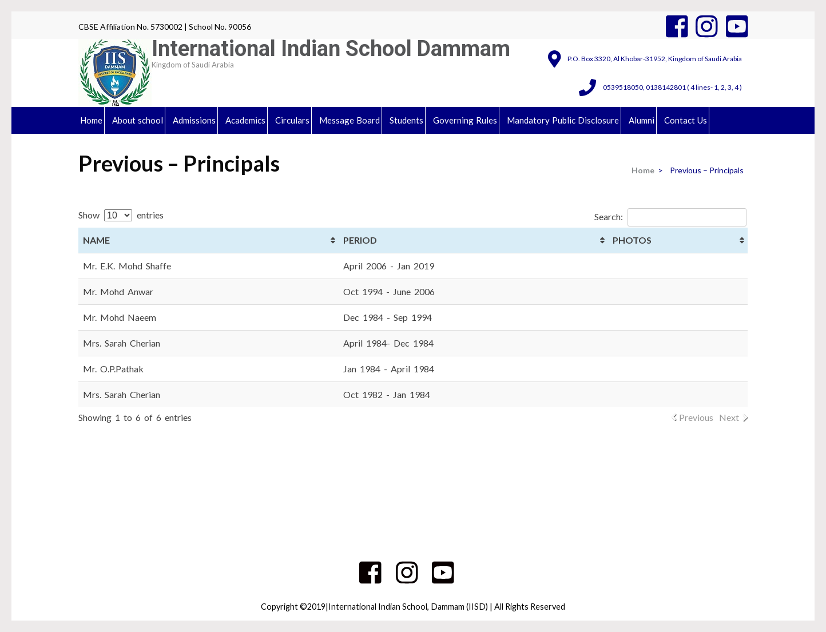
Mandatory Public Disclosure (563, 120)
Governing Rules (465, 120)
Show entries (121, 214)
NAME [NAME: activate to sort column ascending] (96, 239)
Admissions (194, 120)
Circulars (292, 120)
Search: (670, 216)
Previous (696, 417)
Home (91, 120)
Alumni (641, 120)
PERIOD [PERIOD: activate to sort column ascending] (360, 239)
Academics (245, 120)
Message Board (349, 120)
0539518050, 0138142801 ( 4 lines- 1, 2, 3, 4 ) (672, 87)
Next (729, 417)
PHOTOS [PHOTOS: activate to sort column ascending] (632, 239)
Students (406, 120)
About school (137, 120)
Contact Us (685, 120)
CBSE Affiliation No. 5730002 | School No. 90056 (164, 26)
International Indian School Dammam (331, 48)
